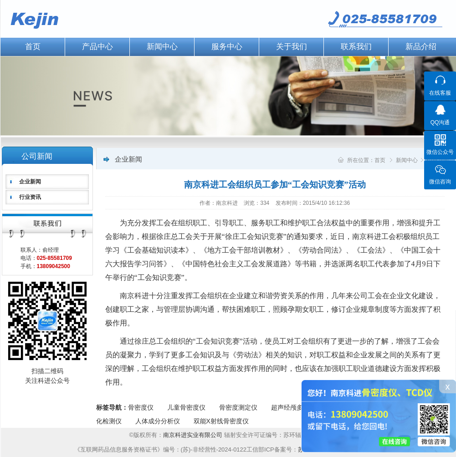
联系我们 (356, 46)
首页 (379, 160)
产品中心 (97, 46)
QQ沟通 (440, 122)
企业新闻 (30, 181)
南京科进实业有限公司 (193, 435)
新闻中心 (162, 46)
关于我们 (291, 46)
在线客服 (440, 93)
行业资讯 (30, 197)
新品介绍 (420, 46)
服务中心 (226, 46)
